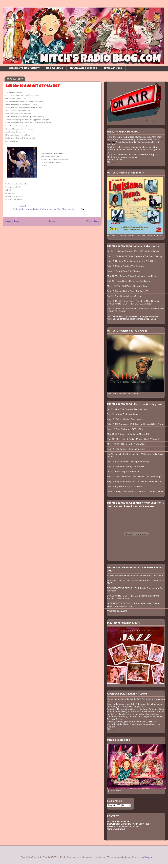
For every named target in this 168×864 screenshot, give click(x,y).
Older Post (92, 221)
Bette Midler (19, 209)
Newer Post (12, 221)
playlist (71, 209)
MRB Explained (54, 68)
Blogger (148, 857)
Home (52, 221)
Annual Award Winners (83, 68)
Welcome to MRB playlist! (24, 68)
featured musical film (50, 209)
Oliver (64, 209)
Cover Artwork (112, 68)
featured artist (32, 209)
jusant (128, 857)
